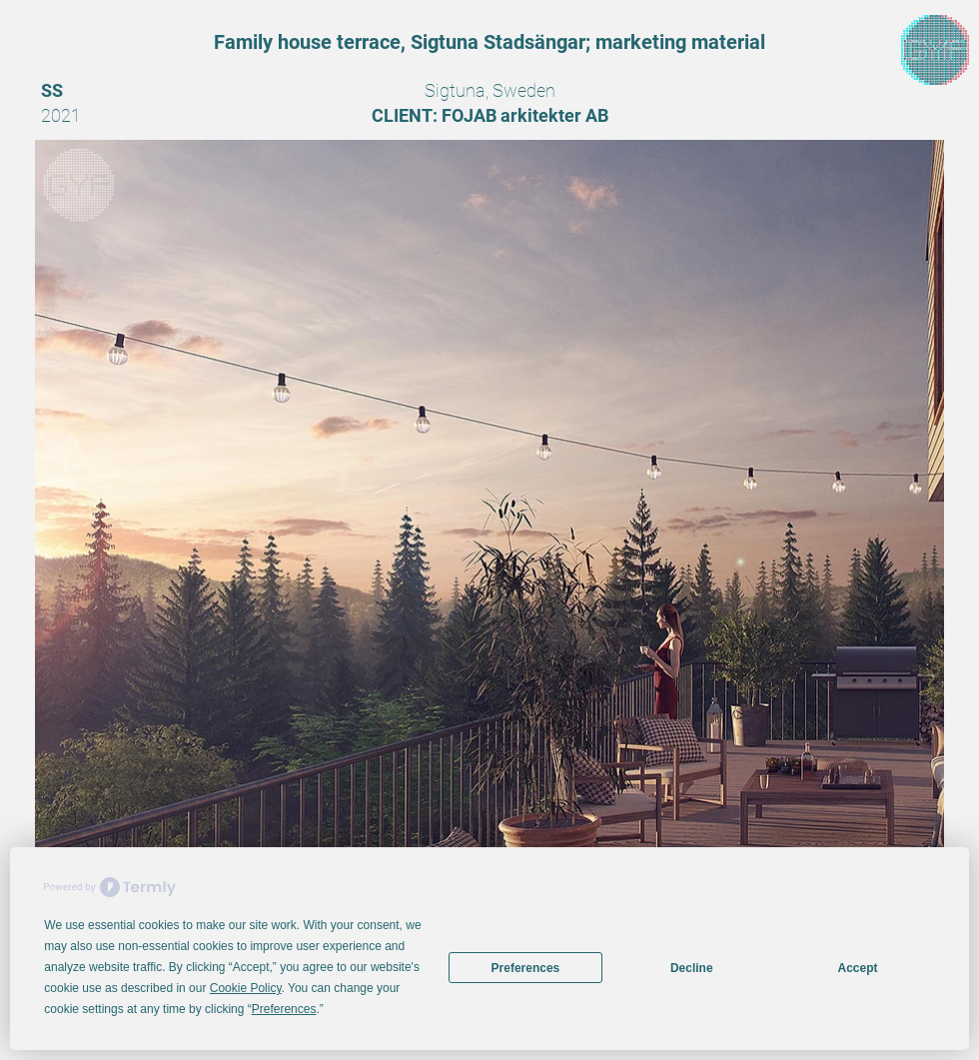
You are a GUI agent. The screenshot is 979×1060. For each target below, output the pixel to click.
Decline (691, 968)
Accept (858, 968)
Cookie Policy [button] (246, 988)
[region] (935, 50)
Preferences (525, 968)
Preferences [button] (284, 1009)
